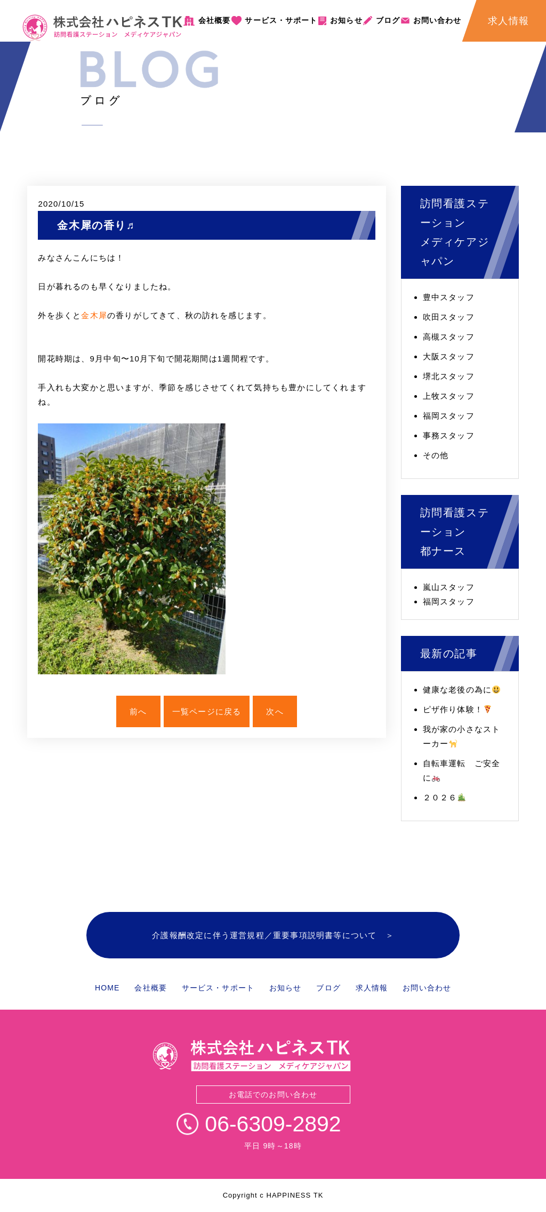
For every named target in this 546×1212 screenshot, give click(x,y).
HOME (107, 987)
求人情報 (372, 987)
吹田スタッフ (449, 316)
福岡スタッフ (449, 415)
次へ (274, 711)
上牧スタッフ (449, 395)
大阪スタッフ (449, 356)
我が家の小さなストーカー (462, 736)
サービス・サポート (281, 21)
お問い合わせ (437, 21)
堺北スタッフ (449, 376)
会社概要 (214, 21)
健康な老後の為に (462, 689)
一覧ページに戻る (207, 711)
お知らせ (346, 21)
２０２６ (444, 797)
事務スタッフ (449, 435)
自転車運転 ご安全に (462, 770)
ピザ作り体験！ (457, 709)
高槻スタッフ (449, 336)
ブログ (388, 21)
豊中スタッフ (449, 297)
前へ (138, 711)
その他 (436, 455)
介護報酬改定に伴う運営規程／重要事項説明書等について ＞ (273, 935)
